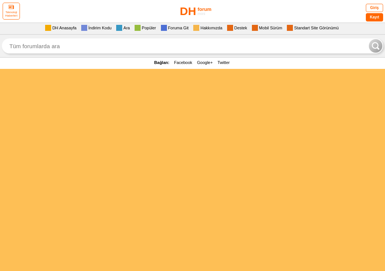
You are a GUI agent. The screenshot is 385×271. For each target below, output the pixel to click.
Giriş (374, 8)
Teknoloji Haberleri (11, 11)
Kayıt (374, 17)
